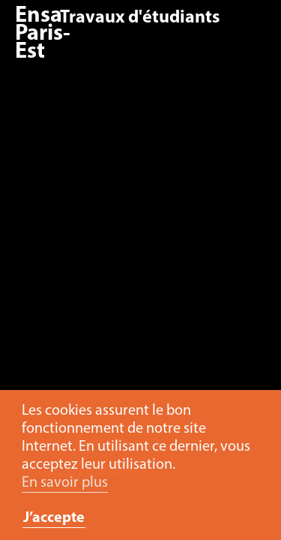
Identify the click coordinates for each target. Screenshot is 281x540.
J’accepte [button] (54, 518)
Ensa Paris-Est (42, 34)
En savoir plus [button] (65, 483)
